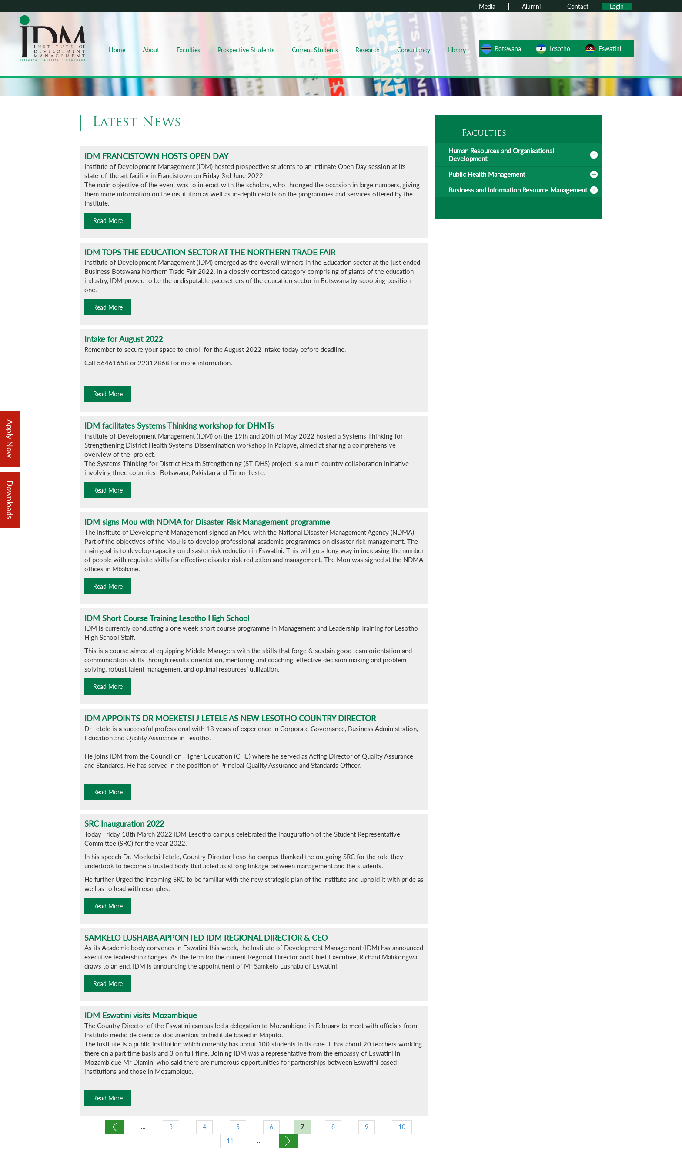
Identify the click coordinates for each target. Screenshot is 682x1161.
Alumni (531, 6)
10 (401, 1127)
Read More (108, 220)
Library (457, 50)
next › (288, 1141)
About (151, 50)
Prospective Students (245, 50)
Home (117, 50)
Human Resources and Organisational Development (501, 154)
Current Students (315, 50)
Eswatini (609, 48)
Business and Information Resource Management (517, 190)
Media (487, 6)
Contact (577, 6)
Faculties (188, 50)
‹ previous (114, 1127)
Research (367, 50)
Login (617, 6)
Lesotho (559, 48)
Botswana (508, 48)
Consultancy (413, 50)
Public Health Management (486, 174)
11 (230, 1140)
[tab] (518, 154)
